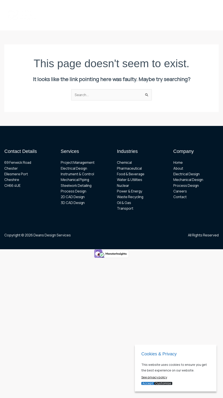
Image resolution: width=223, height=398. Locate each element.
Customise (163, 383)
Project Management (78, 162)
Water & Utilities (129, 179)
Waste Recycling (130, 197)
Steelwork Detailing (76, 185)
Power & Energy (129, 191)
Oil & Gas (124, 202)
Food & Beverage (131, 174)
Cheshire (11, 179)
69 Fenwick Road (17, 162)
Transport (125, 208)
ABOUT (66, 7)
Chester (11, 168)
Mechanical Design (188, 179)
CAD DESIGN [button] (56, 22)
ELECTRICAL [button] (148, 7)
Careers (180, 191)
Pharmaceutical (129, 168)
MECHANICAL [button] (116, 7)
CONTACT (105, 22)
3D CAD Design (73, 202)
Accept (147, 383)
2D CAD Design (73, 197)
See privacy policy (154, 377)
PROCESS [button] (177, 7)
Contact (180, 197)
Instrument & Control (77, 174)
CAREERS (82, 22)
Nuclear (123, 185)
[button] (127, 7)
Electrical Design (74, 168)
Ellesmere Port (16, 174)
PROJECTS (88, 7)
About (178, 168)
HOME (48, 7)
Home (178, 162)
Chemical (124, 162)
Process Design (73, 191)
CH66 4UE (12, 185)
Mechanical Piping (75, 179)
